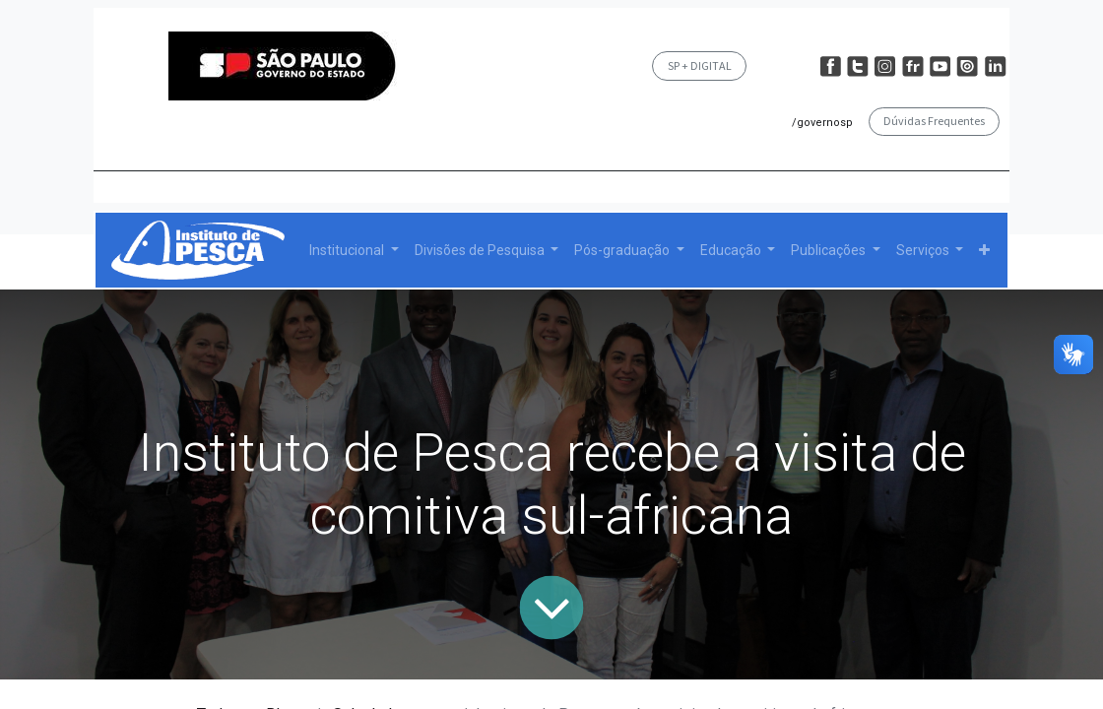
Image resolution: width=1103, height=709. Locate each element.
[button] (984, 250)
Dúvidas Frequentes (934, 120)
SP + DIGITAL (700, 65)
